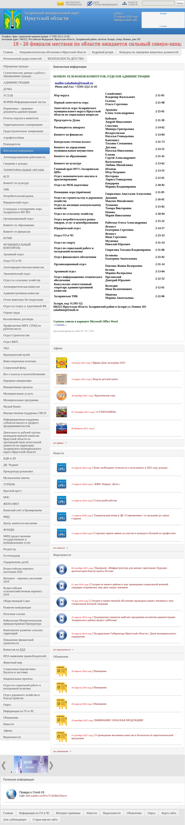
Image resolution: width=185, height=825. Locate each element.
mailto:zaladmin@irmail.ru (74, 83)
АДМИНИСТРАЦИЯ (16, 82)
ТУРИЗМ (9, 484)
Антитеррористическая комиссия (23, 267)
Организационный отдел (18, 218)
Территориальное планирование (23, 124)
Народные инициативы (17, 380)
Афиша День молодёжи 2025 (108, 362)
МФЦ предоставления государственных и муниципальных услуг (17, 539)
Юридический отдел (15, 202)
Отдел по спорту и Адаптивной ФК (25, 306)
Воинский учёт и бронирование (22, 510)
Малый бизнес (12, 406)
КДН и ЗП (9, 458)
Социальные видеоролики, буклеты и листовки (20, 670)
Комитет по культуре (16, 183)
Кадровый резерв (102, 52)
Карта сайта (169, 813)
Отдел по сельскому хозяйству (22, 280)
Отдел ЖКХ (10, 341)
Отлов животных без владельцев (23, 299)
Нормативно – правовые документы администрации (20, 110)
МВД (6, 516)
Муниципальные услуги (18, 393)
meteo (163, 26)
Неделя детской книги (105, 379)
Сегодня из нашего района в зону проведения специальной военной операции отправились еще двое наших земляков (120, 586)
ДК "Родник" (11, 464)
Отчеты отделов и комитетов (21, 118)
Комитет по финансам (16, 231)
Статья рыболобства (105, 500)
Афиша (7, 730)
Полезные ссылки (14, 613)
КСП (6, 176)
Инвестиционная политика (19, 361)
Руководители (11, 144)
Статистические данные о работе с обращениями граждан (24, 74)
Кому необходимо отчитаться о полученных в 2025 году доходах (131, 467)
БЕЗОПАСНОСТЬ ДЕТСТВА (66, 58)
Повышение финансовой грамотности (18, 641)
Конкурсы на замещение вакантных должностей (148, 52)
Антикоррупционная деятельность (24, 157)
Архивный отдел (13, 254)
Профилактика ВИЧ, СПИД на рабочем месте (22, 327)
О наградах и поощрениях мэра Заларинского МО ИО (23, 210)
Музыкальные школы (16, 477)
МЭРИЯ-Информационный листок (24, 102)
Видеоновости (12, 737)
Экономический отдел (16, 273)
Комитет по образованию (18, 225)
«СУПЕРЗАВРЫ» (106, 411)
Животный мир (12, 662)
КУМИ (7, 238)
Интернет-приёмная (68, 813)
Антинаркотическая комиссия (21, 286)
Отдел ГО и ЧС (12, 260)
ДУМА (8, 89)
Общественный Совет (16, 601)
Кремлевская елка (105, 395)
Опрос (7, 704)
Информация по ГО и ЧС (18, 711)
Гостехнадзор (11, 555)
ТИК (6, 189)
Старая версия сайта (45, 819)
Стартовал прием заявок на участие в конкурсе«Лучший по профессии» (135, 533)
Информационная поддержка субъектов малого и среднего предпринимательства (21, 423)
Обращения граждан (15, 66)
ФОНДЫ (8, 529)
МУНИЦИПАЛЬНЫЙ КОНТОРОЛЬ (17, 246)
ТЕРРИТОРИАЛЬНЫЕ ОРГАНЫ (23, 170)
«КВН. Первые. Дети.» (107, 484)
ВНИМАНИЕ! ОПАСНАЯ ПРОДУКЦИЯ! (119, 720)
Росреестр (9, 549)
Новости (8, 724)
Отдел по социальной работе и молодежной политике (22, 687)
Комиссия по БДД (14, 649)
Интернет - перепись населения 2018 (23, 580)
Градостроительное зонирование (23, 131)
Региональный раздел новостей (22, 58)
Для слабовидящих (15, 819)
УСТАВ (8, 95)
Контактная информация (18, 150)
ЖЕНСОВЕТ (11, 503)
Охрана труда (11, 312)
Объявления (10, 717)
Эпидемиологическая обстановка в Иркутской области (52, 52)
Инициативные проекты (18, 387)
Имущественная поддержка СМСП (24, 413)
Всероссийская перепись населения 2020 (18, 570)
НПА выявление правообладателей (24, 656)
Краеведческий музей (16, 354)
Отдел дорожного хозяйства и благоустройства (22, 696)
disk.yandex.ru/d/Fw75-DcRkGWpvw (46, 795)
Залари (163, 13)
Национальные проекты (18, 678)
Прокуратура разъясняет (18, 471)
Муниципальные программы (21, 400)
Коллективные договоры (18, 319)
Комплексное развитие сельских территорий (23, 632)
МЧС (6, 497)
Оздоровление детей (15, 562)
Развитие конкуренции (17, 607)
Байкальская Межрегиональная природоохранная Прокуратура (23, 622)
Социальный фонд (14, 367)
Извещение (100, 671)
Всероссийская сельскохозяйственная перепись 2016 (23, 591)
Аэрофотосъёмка (13, 137)
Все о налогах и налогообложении (24, 374)
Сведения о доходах (15, 163)
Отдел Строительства (16, 335)
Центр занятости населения (20, 523)
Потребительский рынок (18, 195)
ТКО (6, 348)
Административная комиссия (21, 293)
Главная (8, 52)
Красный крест (12, 490)
